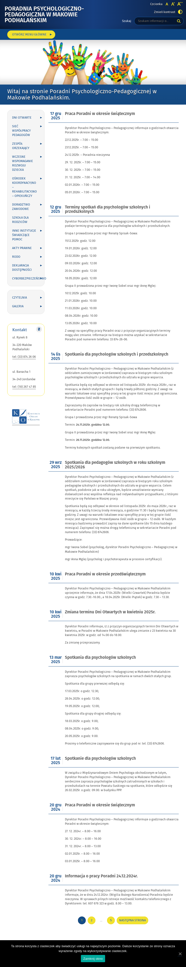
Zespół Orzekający (20, 146)
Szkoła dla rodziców (20, 219)
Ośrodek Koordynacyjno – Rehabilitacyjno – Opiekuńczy (24, 187)
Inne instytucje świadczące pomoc (24, 235)
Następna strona (132, 920)
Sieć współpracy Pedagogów (21, 130)
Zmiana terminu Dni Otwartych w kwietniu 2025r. (110, 612)
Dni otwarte (21, 117)
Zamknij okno (93, 958)
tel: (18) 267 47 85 (24, 387)
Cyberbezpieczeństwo (28, 278)
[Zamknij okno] (180, 953)
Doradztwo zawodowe (21, 206)
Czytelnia (19, 297)
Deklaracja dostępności (22, 267)
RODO (16, 257)
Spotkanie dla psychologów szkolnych (100, 759)
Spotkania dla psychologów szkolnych (100, 658)
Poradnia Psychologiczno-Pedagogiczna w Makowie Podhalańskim (44, 14)
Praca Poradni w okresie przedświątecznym (105, 574)
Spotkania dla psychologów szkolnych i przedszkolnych (116, 354)
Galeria (17, 306)
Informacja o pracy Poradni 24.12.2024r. (101, 876)
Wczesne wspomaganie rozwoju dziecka (22, 163)
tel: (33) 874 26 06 (24, 357)
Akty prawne (22, 248)
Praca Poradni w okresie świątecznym (100, 114)
